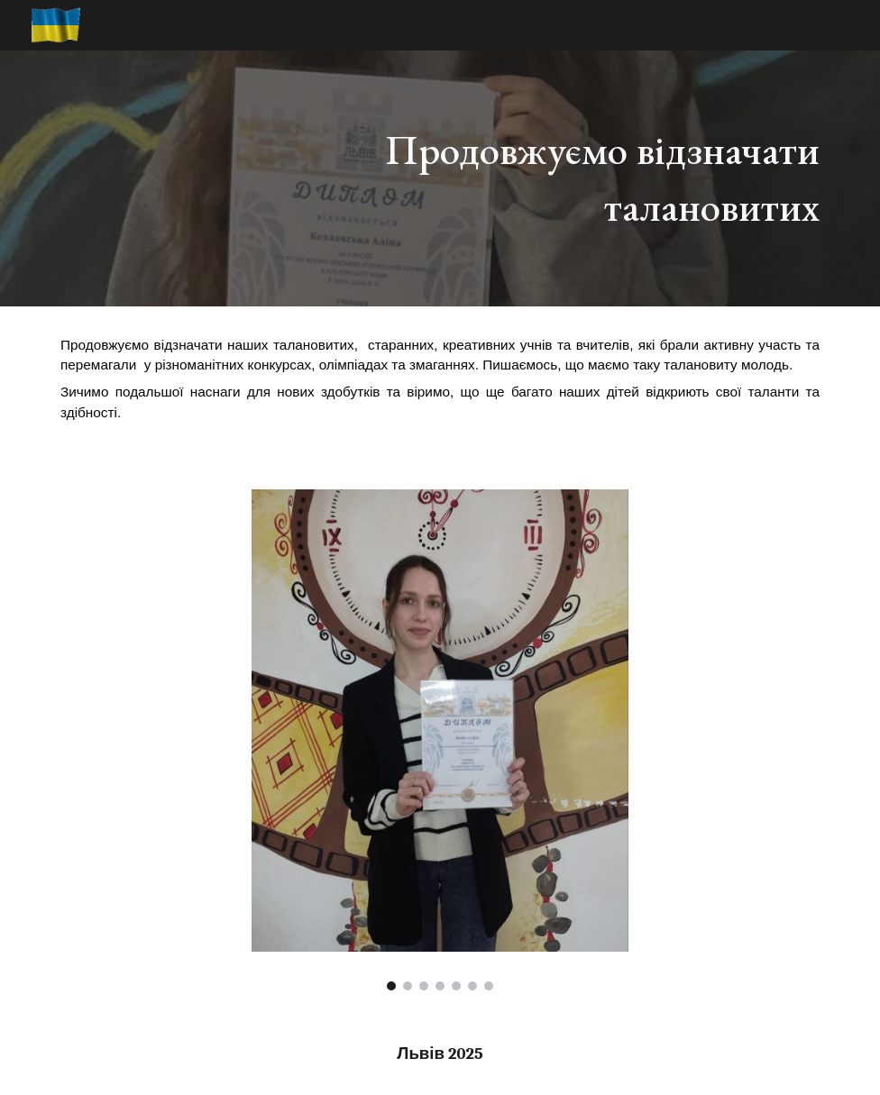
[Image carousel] (440, 739)
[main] (572, 178)
